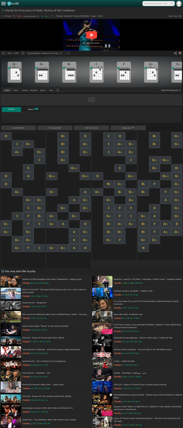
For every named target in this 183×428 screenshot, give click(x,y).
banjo (42, 90)
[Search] (172, 3)
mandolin (33, 90)
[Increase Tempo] (23, 53)
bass (52, 90)
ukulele (25, 90)
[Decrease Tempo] (3, 53)
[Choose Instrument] (57, 90)
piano (16, 90)
